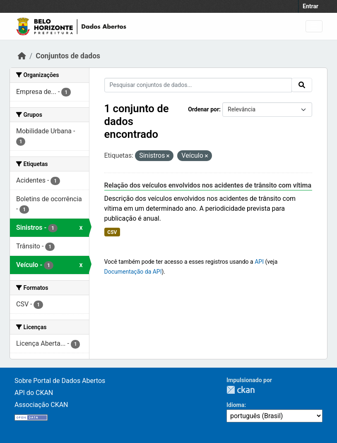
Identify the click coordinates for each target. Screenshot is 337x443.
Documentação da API (133, 271)
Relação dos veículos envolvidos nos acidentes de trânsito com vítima (208, 185)
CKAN (240, 389)
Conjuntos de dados (68, 56)
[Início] (22, 56)
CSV (112, 232)
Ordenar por (203, 109)
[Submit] (301, 85)
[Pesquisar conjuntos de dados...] (198, 85)
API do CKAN (33, 393)
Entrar (310, 6)
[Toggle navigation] (314, 26)
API (259, 261)
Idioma (235, 405)
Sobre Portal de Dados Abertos (59, 381)
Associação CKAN (41, 405)
